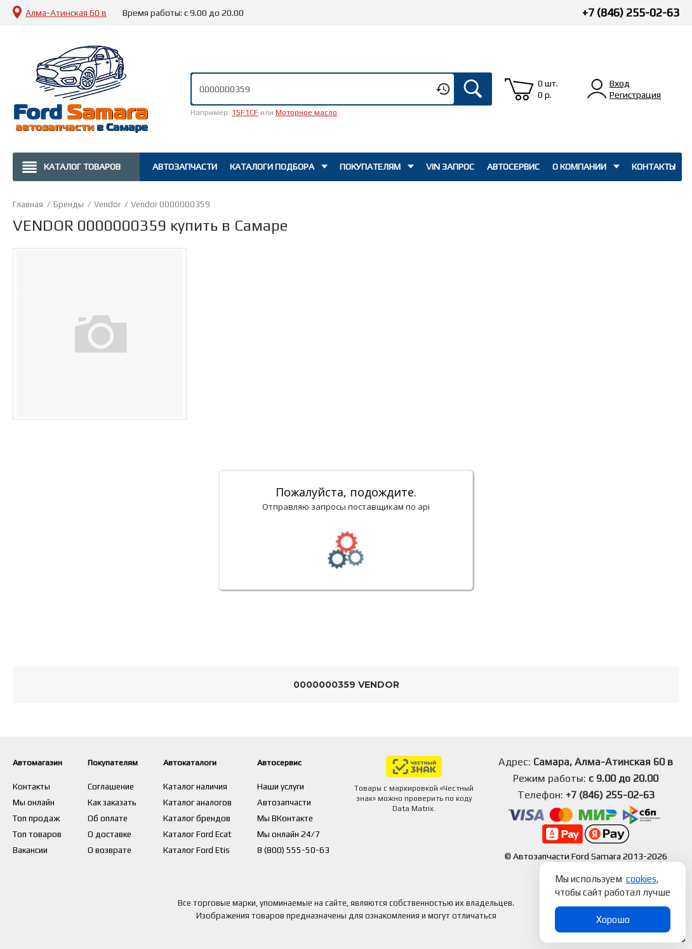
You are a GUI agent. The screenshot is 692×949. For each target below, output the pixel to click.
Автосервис (513, 166)
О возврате (123, 847)
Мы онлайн (35, 801)
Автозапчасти (184, 166)
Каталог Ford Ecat (223, 831)
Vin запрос (450, 166)
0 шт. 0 (548, 89)
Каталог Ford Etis (222, 847)
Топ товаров (38, 831)
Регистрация (635, 95)
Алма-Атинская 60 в (66, 13)
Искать (473, 89)
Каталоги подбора (272, 166)
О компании (579, 166)
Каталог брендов (222, 816)
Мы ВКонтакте (312, 816)
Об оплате (120, 816)
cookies (641, 878)
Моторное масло (306, 112)
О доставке (122, 831)
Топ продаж (37, 816)
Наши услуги (307, 786)
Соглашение (124, 786)
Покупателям (370, 166)
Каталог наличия (221, 786)
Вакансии (31, 847)
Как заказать (125, 801)
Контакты (653, 166)
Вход (619, 83)
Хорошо (613, 919)
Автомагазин (43, 762)
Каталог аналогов (223, 801)
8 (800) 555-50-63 (319, 847)
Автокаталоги (221, 762)
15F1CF (245, 112)
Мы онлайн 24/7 (315, 831)
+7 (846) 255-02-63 (630, 12)
